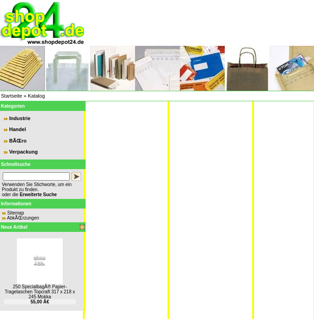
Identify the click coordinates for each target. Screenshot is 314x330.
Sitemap (15, 212)
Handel (17, 129)
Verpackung (23, 151)
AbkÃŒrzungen (23, 217)
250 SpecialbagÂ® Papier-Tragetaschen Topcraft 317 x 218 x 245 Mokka (40, 291)
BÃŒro (18, 140)
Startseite (11, 96)
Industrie (19, 118)
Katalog (36, 96)
